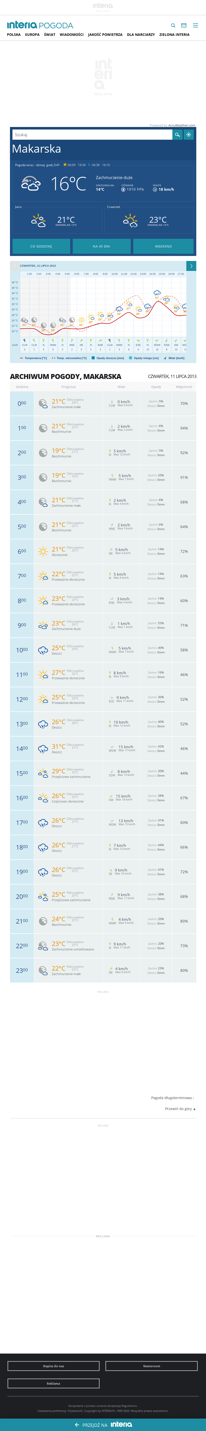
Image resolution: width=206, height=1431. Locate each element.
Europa (32, 34)
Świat (49, 34)
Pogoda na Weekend (163, 246)
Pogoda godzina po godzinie (41, 246)
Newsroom (151, 1366)
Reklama (53, 1383)
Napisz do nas (53, 1366)
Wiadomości (72, 34)
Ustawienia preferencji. (52, 1411)
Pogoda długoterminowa (171, 1097)
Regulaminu (129, 1406)
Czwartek (113, 206)
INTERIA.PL (109, 1411)
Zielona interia (174, 34)
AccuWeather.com (181, 125)
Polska (14, 34)
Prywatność (75, 1411)
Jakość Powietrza (105, 34)
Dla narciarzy (141, 34)
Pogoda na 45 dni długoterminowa (102, 246)
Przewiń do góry (178, 1108)
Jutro (18, 206)
